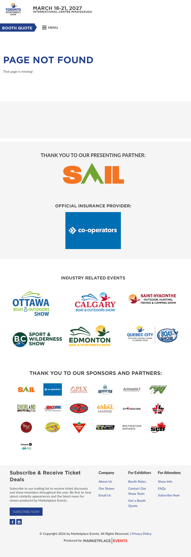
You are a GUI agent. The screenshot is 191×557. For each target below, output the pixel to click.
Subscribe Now (26, 511)
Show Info (165, 481)
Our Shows (107, 488)
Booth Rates (137, 481)
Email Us (105, 495)
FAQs (162, 488)
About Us (105, 481)
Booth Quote (17, 28)
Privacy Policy (142, 533)
